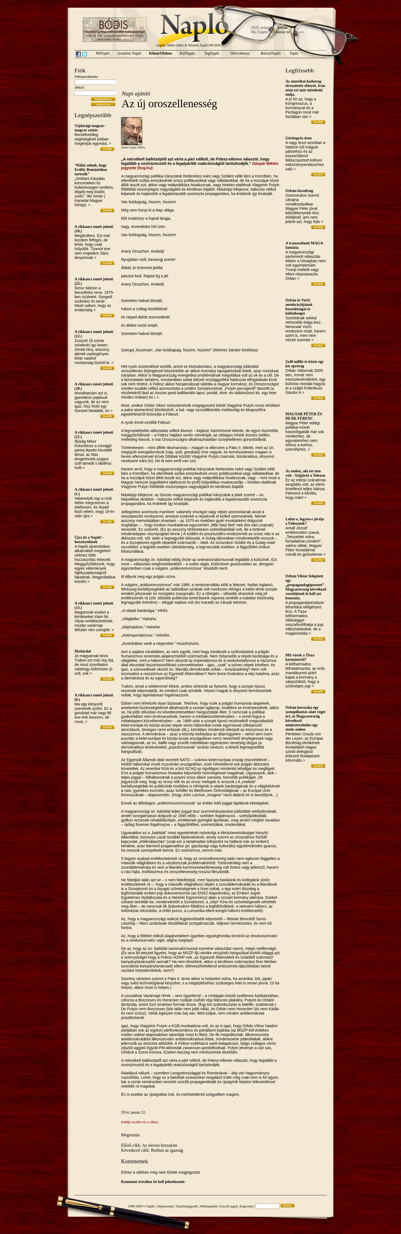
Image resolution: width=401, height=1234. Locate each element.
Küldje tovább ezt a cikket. (140, 1122)
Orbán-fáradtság (299, 191)
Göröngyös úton (298, 138)
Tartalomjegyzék (187, 1206)
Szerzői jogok (229, 1206)
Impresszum (165, 1206)
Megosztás (130, 1135)
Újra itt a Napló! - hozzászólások (89, 539)
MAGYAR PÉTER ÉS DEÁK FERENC (303, 416)
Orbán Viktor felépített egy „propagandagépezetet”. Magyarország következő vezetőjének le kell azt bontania (305, 587)
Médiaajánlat (208, 1206)
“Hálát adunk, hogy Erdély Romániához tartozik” (91, 169)
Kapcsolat (246, 1206)
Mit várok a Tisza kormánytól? (299, 657)
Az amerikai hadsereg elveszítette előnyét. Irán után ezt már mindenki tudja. (305, 88)
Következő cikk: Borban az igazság (152, 1150)
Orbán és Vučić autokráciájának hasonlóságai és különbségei (299, 306)
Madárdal (83, 651)
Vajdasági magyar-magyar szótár (90, 128)
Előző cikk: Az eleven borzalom (149, 1145)
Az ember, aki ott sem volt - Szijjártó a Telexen (305, 473)
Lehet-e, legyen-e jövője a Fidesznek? (304, 521)
